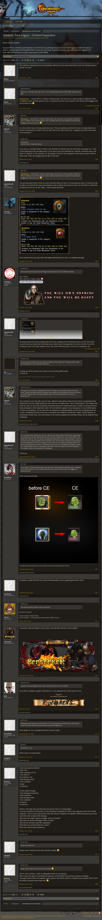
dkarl (6, 102)
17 (30, 60)
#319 (96, 854)
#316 (96, 734)
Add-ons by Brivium (18, 917)
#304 (96, 191)
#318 (96, 831)
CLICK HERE (43, 52)
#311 (96, 569)
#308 (96, 380)
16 (27, 60)
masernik (7, 594)
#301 (96, 78)
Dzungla (7, 212)
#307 (96, 351)
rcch (20, 887)
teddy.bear (38, 38)
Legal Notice (85, 913)
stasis (20, 834)
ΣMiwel (6, 129)
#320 (96, 884)
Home (96, 913)
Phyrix (6, 617)
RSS (99, 913)
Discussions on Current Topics (19, 38)
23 (38, 60)
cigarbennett (8, 184)
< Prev (13, 60)
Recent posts (8, 26)
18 (33, 60)
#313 (96, 621)
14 (22, 60)
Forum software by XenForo (17, 916)
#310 (96, 457)
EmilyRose (22, 311)
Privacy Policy (97, 916)
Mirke (6, 79)
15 (25, 60)
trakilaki (21, 163)
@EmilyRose (24, 99)
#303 (96, 159)
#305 (96, 261)
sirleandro (8, 642)
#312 (96, 592)
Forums (9, 21)
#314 (96, 675)
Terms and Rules (87, 916)
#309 (96, 421)
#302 (96, 108)
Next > (42, 60)
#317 (96, 757)
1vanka (31, 424)
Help (91, 913)
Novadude (8, 733)
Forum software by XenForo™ (49, 916)
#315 (96, 709)
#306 (96, 307)
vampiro (7, 758)
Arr (5, 372)
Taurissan (22, 572)
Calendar (19, 21)
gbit (5, 696)
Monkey (7, 781)
